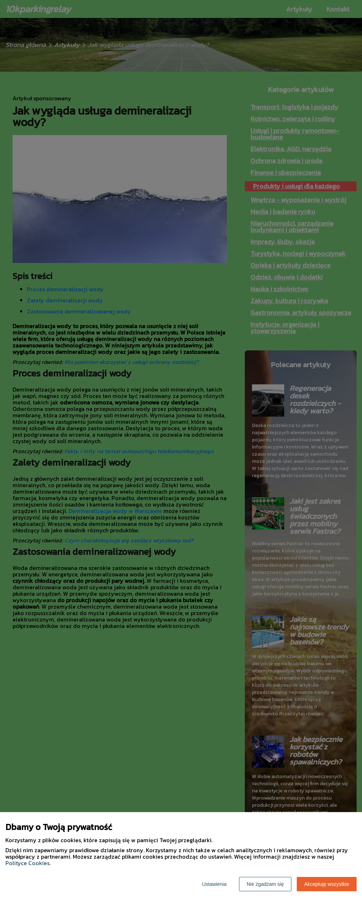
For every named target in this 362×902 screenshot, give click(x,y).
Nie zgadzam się (265, 884)
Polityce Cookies (27, 863)
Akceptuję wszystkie (326, 884)
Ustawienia (214, 884)
